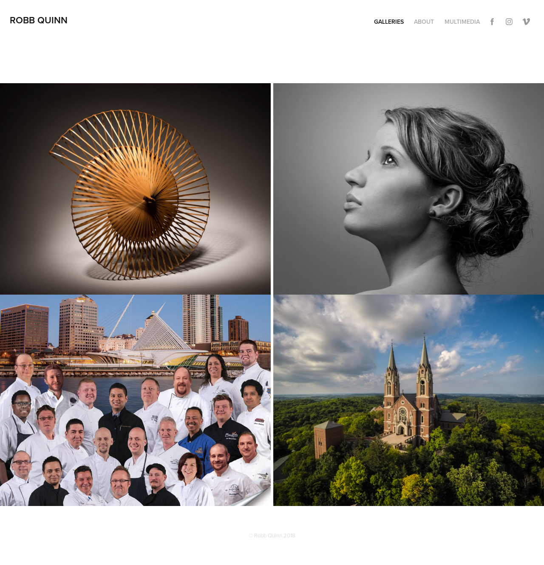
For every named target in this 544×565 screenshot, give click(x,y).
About (424, 21)
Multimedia (462, 21)
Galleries (389, 21)
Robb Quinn (39, 20)
